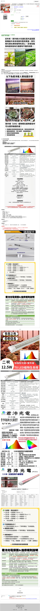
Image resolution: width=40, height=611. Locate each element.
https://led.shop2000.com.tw (35, 30)
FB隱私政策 (26, 609)
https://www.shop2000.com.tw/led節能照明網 (33, 29)
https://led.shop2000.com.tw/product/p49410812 (31, 598)
